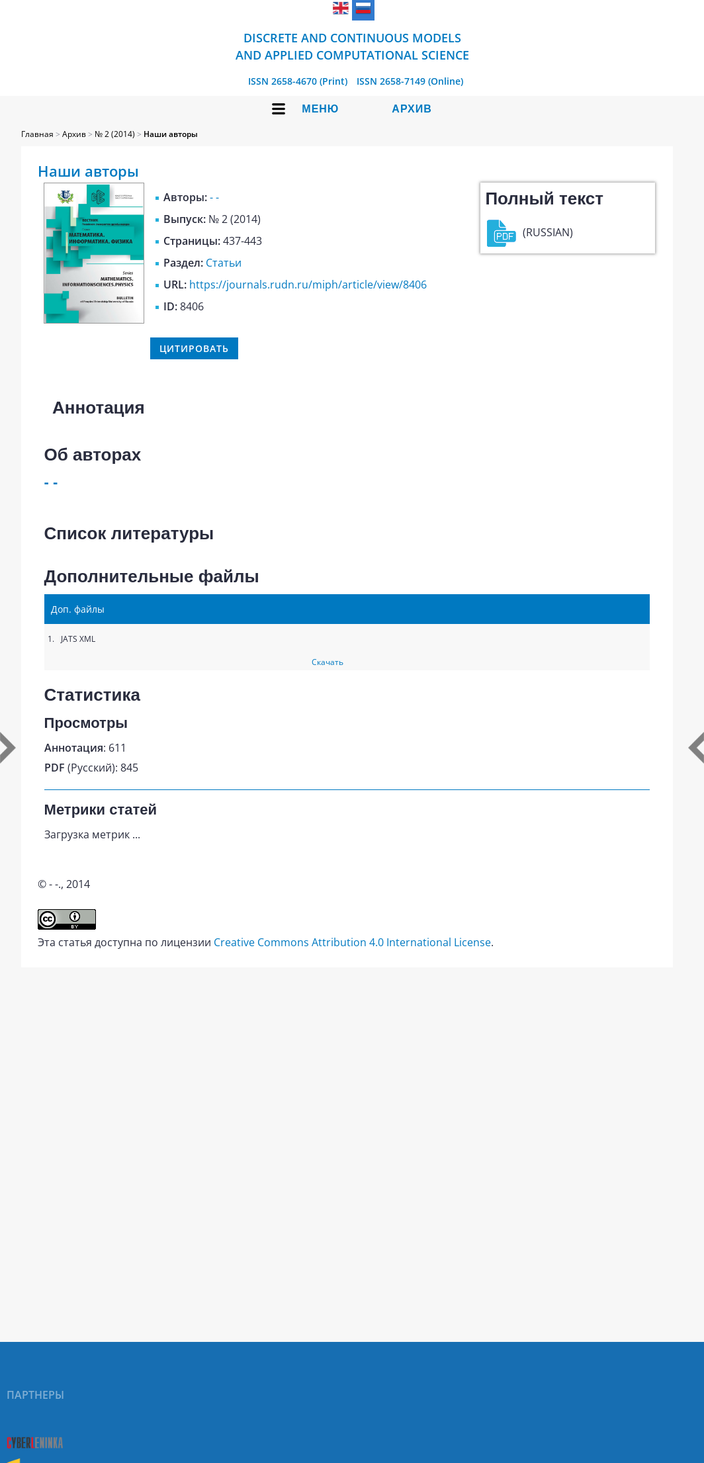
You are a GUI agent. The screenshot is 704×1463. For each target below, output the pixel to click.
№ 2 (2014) (115, 134)
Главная (37, 134)
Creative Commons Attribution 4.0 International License (352, 942)
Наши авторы (171, 134)
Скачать (327, 662)
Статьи (224, 262)
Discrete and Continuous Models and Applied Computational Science (352, 46)
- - (214, 197)
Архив (411, 108)
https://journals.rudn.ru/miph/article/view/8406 (308, 284)
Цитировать (194, 348)
